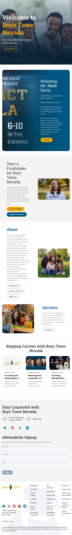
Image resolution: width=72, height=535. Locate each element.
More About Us (14, 286)
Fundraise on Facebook (16, 214)
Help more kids (9, 49)
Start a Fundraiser (15, 209)
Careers (49, 503)
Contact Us (65, 485)
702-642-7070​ (37, 419)
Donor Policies (66, 499)
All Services (48, 330)
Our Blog (33, 503)
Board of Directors (15, 291)
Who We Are (34, 485)
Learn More (46, 140)
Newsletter (13, 297)
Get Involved (51, 492)
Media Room (51, 499)
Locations (33, 499)
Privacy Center (66, 489)
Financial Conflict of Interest (65, 505)
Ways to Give (51, 495)
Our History (34, 489)
